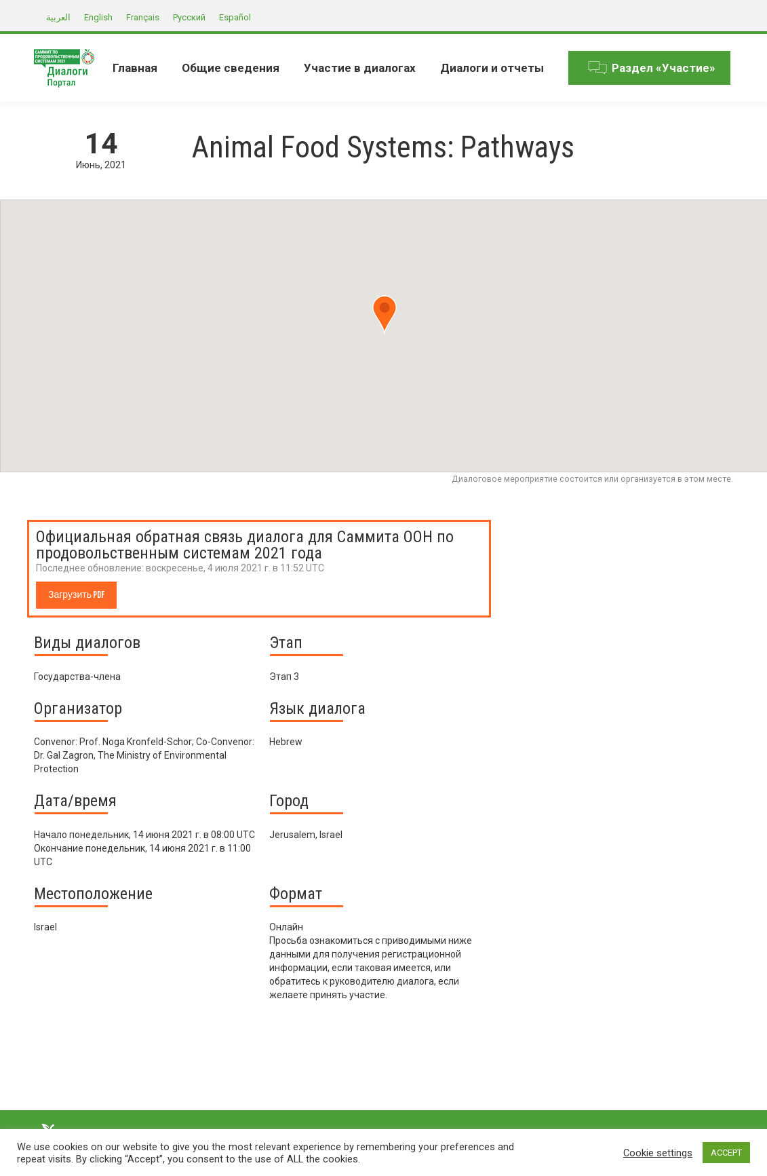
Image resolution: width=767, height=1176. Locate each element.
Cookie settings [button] (657, 1153)
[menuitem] (135, 68)
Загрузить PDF (76, 595)
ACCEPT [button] (726, 1152)
